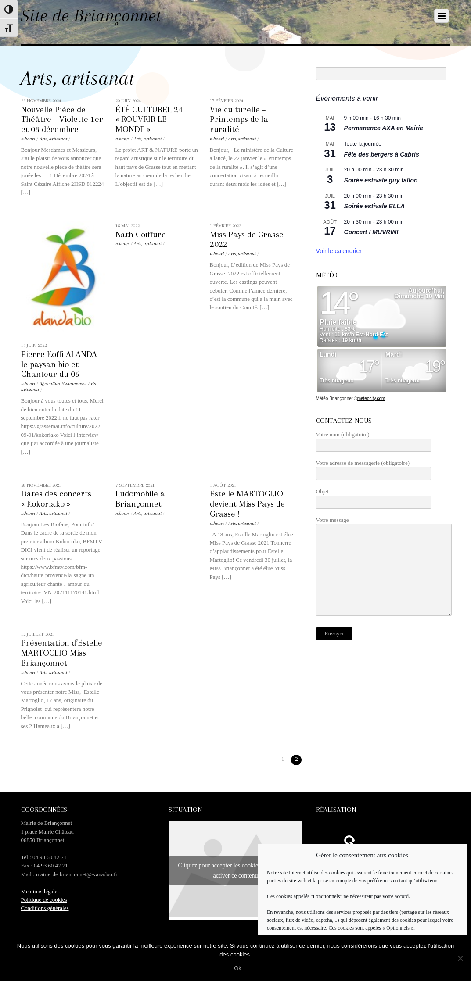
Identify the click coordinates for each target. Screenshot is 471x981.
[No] (460, 958)
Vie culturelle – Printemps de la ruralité (239, 119)
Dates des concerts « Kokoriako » (56, 499)
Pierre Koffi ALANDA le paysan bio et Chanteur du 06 (59, 364)
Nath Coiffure (140, 234)
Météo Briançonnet (334, 398)
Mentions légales (40, 891)
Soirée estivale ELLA (374, 206)
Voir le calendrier (339, 250)
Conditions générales (45, 908)
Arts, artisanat (53, 139)
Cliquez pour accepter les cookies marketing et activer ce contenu (235, 870)
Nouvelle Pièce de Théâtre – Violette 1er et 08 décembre (62, 119)
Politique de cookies (44, 899)
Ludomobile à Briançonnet (140, 499)
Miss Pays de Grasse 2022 (247, 239)
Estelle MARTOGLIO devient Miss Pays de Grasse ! (247, 504)
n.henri (28, 139)
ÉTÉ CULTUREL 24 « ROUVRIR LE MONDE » (149, 119)
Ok (237, 968)
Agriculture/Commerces (63, 383)
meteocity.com (371, 398)
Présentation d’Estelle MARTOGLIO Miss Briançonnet (61, 653)
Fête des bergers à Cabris (381, 154)
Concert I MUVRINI (371, 231)
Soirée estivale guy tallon (381, 180)
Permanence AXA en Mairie (383, 128)
